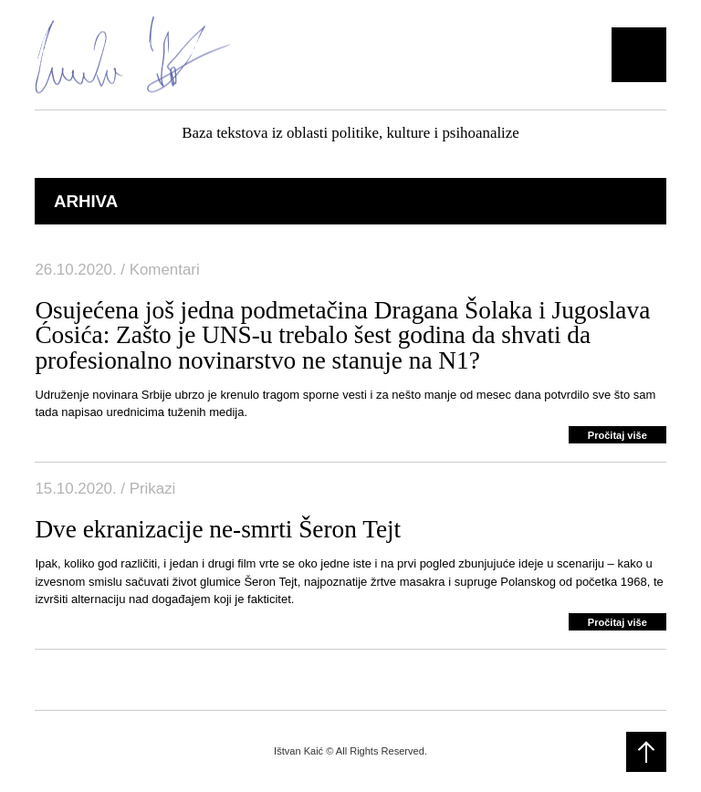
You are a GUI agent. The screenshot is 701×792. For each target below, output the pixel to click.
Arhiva (86, 201)
